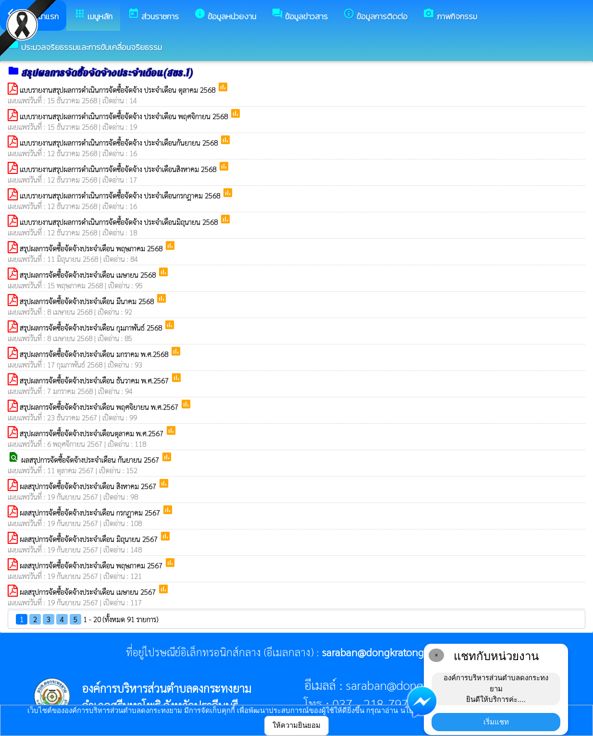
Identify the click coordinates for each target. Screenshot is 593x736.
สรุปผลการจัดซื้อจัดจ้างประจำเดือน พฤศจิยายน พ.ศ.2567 (100, 406)
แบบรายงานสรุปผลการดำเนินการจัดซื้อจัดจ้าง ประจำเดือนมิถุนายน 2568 (120, 221)
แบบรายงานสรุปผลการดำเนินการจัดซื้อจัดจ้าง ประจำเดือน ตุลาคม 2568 (118, 89)
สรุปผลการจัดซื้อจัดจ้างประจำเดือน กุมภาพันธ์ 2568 (92, 327)
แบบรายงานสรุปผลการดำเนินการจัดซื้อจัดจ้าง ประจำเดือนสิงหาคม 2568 (119, 168)
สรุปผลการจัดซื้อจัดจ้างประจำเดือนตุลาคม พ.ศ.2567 (92, 433)
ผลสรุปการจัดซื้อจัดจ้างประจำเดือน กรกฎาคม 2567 (91, 512)
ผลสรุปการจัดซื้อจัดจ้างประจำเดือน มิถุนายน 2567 (90, 538)
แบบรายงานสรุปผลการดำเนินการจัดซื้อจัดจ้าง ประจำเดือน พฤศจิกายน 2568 (125, 116)
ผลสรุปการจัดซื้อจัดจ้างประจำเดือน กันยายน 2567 (91, 459)
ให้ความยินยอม (296, 725)
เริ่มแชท (496, 722)
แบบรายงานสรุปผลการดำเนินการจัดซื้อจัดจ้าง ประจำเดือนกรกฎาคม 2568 (121, 195)
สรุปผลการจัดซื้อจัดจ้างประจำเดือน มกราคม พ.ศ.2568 (95, 353)
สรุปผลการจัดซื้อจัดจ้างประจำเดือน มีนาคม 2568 (88, 301)
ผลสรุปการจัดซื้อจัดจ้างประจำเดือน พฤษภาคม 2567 (92, 565)
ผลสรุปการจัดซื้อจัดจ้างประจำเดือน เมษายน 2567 (89, 591)
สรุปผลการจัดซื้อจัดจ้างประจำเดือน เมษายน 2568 (89, 274)
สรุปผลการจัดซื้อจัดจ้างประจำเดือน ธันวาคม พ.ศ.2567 (95, 380)
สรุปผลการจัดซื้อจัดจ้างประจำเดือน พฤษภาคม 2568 (92, 248)
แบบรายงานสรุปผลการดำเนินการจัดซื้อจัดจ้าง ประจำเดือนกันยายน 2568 (120, 142)
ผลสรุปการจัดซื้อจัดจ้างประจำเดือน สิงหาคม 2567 (89, 486)
